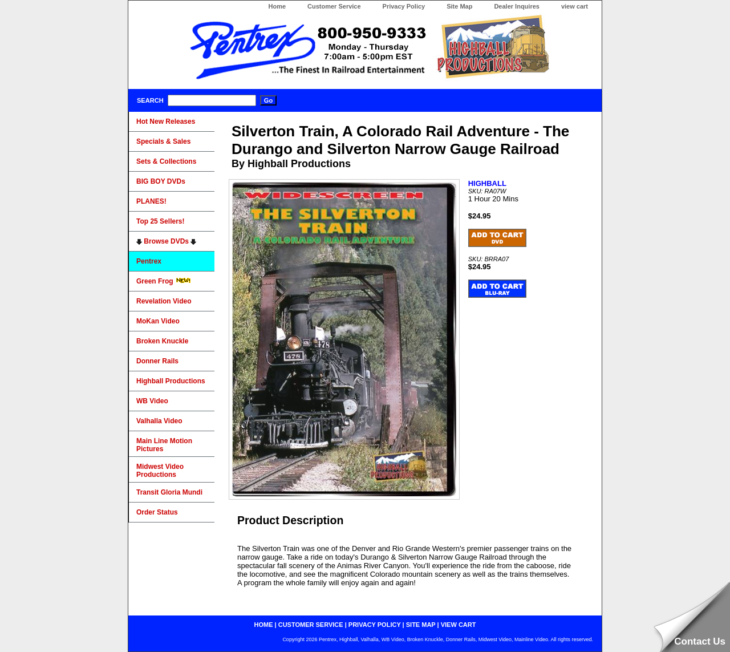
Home (277, 6)
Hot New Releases (165, 121)
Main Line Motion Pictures (164, 445)
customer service (310, 624)
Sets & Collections (166, 161)
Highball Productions (170, 381)
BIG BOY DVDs (160, 181)
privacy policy (374, 624)
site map (421, 624)
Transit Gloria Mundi (169, 492)
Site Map (459, 6)
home (263, 624)
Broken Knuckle (162, 341)
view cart (574, 6)
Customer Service (334, 6)
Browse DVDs (166, 241)
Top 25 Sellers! (160, 221)
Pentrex (148, 261)
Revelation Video (163, 301)
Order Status (157, 512)
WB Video (152, 401)
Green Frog (163, 281)
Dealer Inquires (516, 6)
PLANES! (151, 201)
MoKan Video (158, 321)
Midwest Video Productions (160, 471)
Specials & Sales (163, 141)
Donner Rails (157, 361)
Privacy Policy (404, 6)
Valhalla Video (159, 421)
